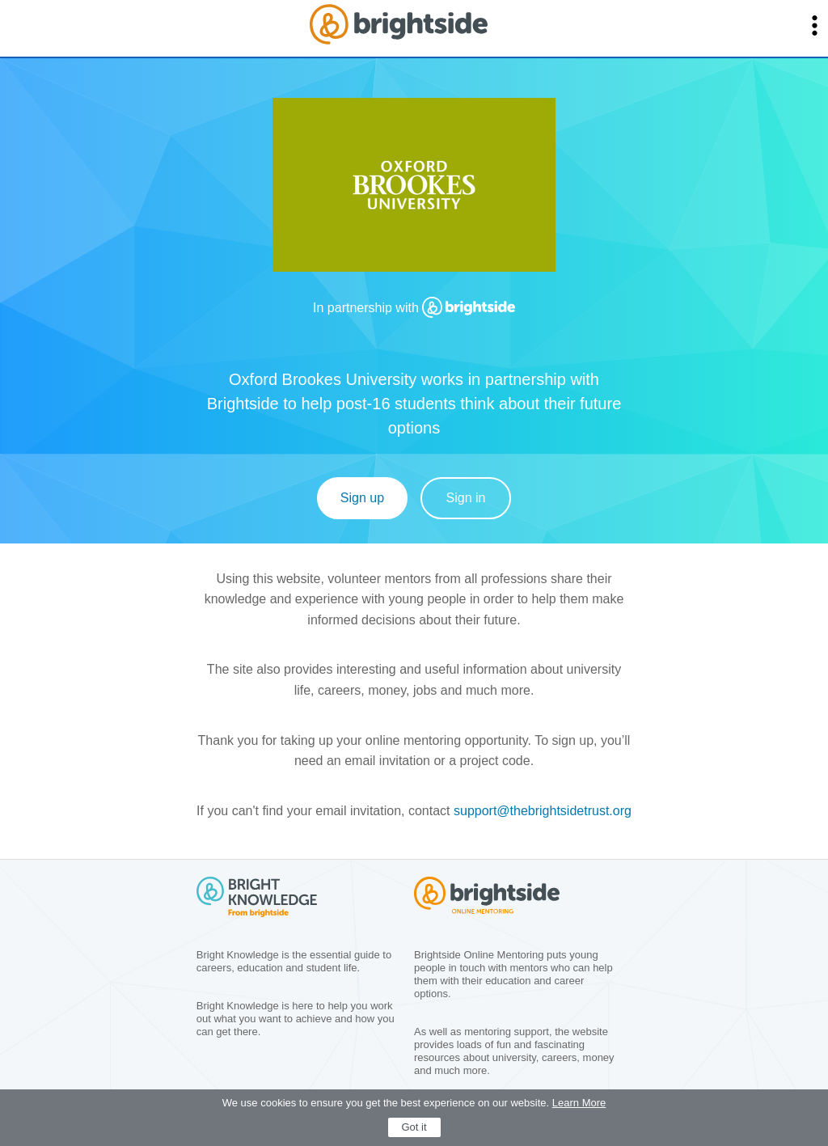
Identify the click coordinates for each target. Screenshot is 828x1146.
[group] (414, 191)
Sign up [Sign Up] (362, 498)
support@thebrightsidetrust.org (543, 811)
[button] (815, 25)
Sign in (466, 498)
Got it (413, 1127)
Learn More (579, 1103)
